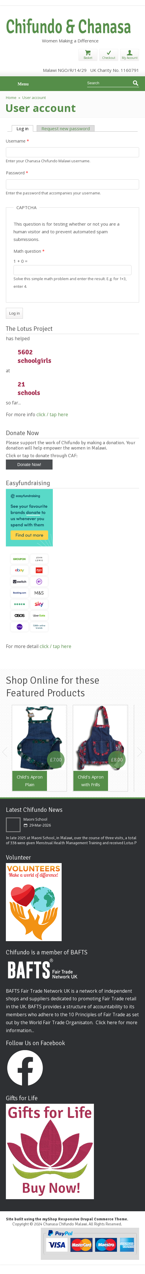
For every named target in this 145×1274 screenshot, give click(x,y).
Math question (29, 251)
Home (11, 97)
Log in (24, 128)
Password (17, 173)
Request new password (65, 128)
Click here (106, 1022)
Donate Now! (29, 464)
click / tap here (52, 414)
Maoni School (35, 819)
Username (17, 141)
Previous (5, 752)
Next (140, 752)
